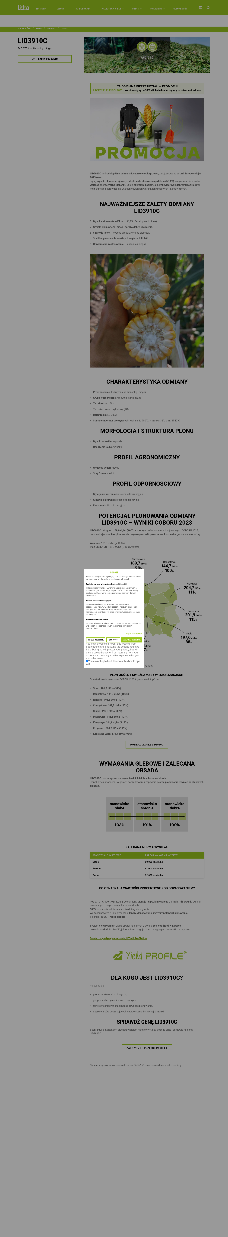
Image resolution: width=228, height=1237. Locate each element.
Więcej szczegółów (134, 634)
